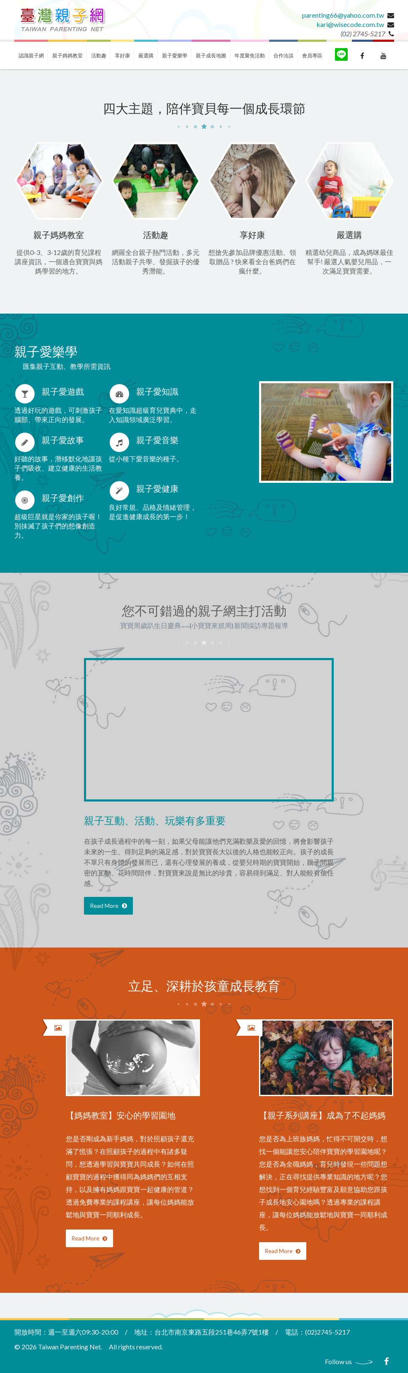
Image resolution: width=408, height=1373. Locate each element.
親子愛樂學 (174, 55)
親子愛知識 (157, 392)
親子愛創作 (63, 499)
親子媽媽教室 (67, 55)
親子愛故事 (63, 441)
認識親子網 (31, 55)
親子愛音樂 (157, 441)
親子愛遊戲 (63, 392)
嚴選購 (146, 55)
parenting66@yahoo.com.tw (343, 15)
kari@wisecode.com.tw (350, 24)
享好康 (122, 55)
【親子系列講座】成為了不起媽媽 (322, 1116)
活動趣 (98, 55)
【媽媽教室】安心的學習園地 (121, 1116)
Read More (108, 905)
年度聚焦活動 (250, 55)
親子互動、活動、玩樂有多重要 (155, 821)
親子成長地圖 (211, 55)
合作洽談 (283, 55)
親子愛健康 (157, 489)
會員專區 (312, 55)
